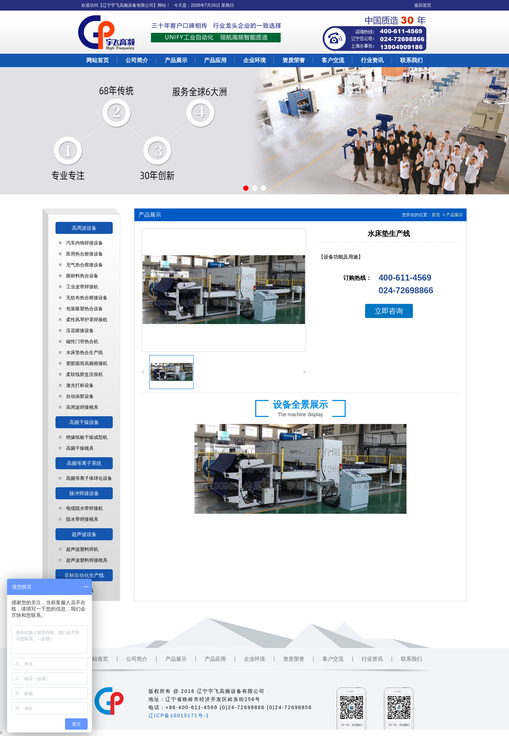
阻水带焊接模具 (82, 519)
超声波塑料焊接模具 (86, 560)
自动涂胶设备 (80, 396)
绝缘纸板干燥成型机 (86, 437)
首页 (436, 214)
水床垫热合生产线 (84, 352)
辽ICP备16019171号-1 (178, 715)
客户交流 (333, 60)
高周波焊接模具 (82, 407)
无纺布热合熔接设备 (86, 297)
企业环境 (254, 60)
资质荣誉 (293, 60)
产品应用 (215, 60)
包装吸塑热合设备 (84, 308)
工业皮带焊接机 (82, 286)
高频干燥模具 (80, 448)
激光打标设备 (80, 385)
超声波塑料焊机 (82, 549)
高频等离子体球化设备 (89, 478)
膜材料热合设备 (82, 275)
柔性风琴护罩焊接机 (86, 319)
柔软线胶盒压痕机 (84, 374)
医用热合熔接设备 (84, 254)
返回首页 (422, 5)
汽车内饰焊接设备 (84, 243)
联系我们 (411, 60)
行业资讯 (372, 60)
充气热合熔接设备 (84, 264)
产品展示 (176, 60)
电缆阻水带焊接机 (84, 508)
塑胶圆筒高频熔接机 (86, 363)
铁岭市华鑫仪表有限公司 (240, 715)
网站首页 (97, 60)
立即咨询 (389, 311)
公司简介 (136, 60)
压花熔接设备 (80, 330)
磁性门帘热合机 (82, 341)
